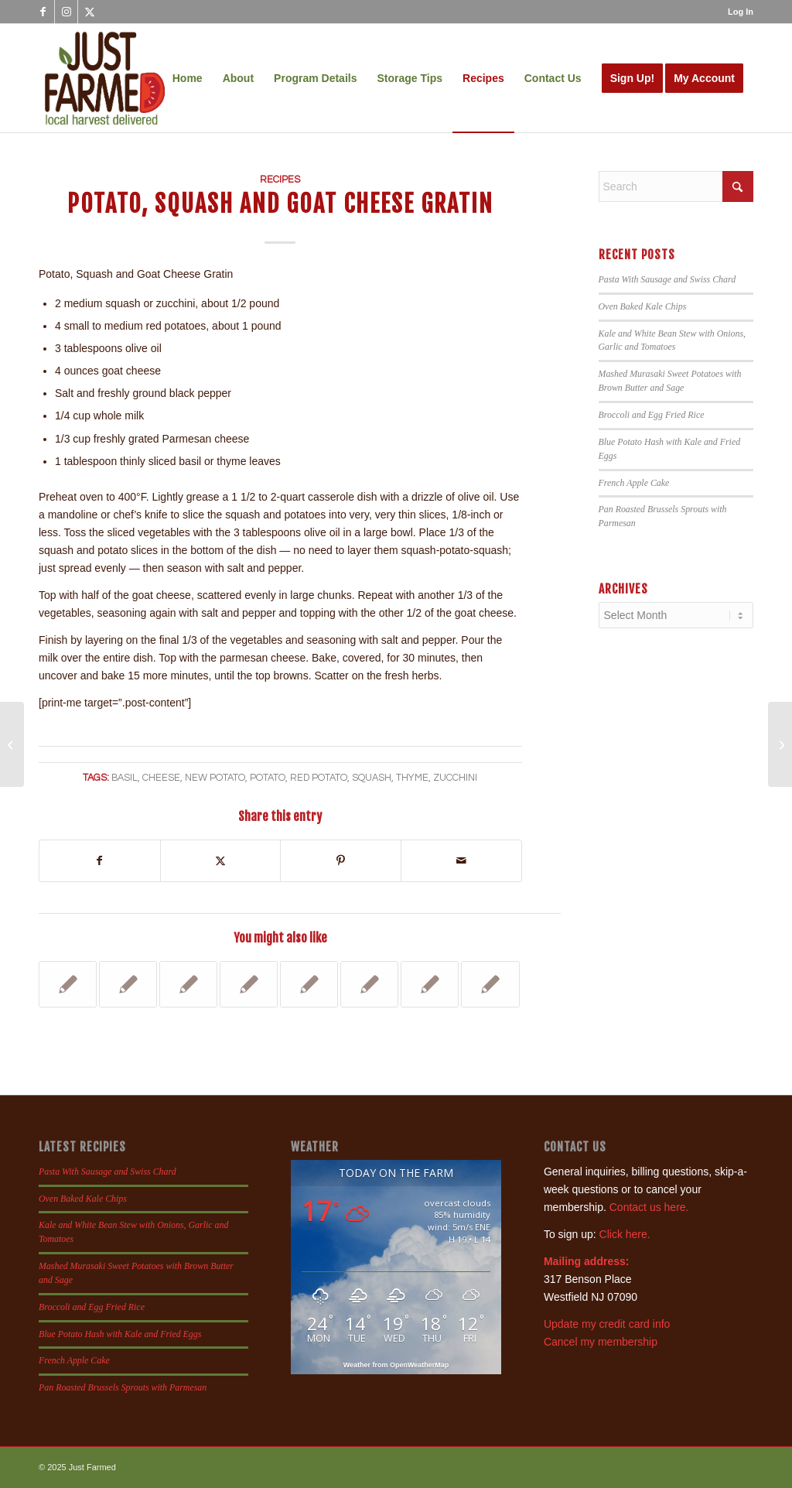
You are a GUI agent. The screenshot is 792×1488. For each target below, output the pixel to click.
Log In (740, 11)
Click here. (624, 1234)
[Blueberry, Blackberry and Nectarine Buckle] (780, 744)
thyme (412, 778)
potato (267, 778)
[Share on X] (221, 860)
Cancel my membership (600, 1342)
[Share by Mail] (461, 860)
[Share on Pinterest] (341, 860)
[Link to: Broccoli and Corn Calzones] (128, 984)
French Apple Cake (634, 482)
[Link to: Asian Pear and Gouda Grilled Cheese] (249, 984)
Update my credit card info (607, 1324)
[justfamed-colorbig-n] (105, 78)
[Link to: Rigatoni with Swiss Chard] (369, 984)
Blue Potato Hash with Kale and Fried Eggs (120, 1334)
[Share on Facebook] (99, 860)
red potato (318, 778)
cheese (161, 778)
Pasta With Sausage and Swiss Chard (667, 279)
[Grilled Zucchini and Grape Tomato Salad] (12, 744)
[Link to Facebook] (43, 11)
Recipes (280, 180)
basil (124, 778)
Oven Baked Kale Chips (643, 306)
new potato (215, 778)
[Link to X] (89, 11)
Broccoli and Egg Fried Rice (652, 414)
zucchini (455, 778)
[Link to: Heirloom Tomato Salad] (490, 984)
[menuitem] (736, 11)
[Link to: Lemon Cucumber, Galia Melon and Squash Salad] (188, 984)
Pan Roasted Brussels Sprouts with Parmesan (123, 1387)
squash (371, 778)
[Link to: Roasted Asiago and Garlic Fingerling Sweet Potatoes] (68, 984)
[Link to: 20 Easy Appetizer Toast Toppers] (430, 984)
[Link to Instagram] (66, 11)
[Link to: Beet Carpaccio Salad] (309, 984)
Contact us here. (649, 1207)
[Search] (676, 186)
